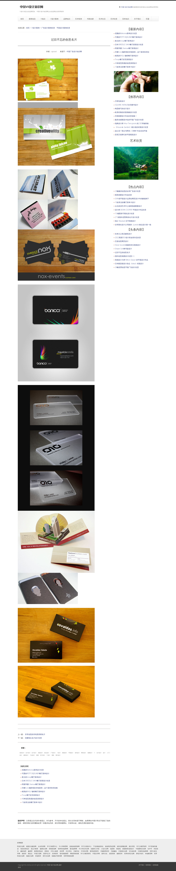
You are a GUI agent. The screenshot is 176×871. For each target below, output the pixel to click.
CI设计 (48, 755)
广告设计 (53, 753)
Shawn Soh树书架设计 (123, 249)
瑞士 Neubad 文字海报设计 (125, 221)
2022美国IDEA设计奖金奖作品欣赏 (128, 237)
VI (94, 753)
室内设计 (77, 753)
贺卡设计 (42, 755)
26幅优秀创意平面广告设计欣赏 (127, 267)
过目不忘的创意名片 (122, 252)
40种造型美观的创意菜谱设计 (33, 799)
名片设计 (28, 753)
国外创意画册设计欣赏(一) (124, 256)
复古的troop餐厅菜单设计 (31, 777)
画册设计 (90, 753)
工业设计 (32, 755)
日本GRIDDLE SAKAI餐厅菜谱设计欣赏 (36, 780)
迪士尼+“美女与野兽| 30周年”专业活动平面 (131, 131)
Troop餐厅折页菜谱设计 (31, 795)
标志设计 (46, 753)
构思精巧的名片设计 (122, 108)
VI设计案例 (35, 28)
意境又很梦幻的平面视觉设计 (126, 134)
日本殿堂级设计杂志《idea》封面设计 (129, 263)
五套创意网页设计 (121, 241)
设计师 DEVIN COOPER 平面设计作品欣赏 (130, 210)
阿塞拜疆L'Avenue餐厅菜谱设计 (33, 784)
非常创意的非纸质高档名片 (35, 734)
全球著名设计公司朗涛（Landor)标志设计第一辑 (133, 224)
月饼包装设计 (120, 101)
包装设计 (40, 753)
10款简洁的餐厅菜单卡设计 (32, 802)
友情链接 (155, 865)
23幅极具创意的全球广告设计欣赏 (127, 191)
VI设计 (59, 753)
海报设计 (64, 753)
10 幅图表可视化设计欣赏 (124, 213)
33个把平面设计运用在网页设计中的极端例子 (132, 198)
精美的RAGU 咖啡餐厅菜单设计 (33, 791)
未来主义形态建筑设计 (123, 234)
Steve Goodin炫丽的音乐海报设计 (128, 245)
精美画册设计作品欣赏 (123, 195)
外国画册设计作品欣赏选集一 (126, 116)
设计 (104, 753)
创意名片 (22, 753)
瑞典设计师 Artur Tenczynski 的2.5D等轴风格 (132, 123)
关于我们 (141, 865)
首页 (28, 28)
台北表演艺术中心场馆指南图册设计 (128, 206)
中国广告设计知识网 (74, 51)
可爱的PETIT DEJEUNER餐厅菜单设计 (35, 773)
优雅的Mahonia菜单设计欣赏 (33, 770)
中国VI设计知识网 (126, 7)
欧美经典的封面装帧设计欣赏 (126, 112)
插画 (37, 755)
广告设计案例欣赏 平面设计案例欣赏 (55, 28)
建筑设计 (26, 755)
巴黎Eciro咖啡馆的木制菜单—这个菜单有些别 (132, 52)
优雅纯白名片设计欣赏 (33, 738)
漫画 (53, 755)
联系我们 (148, 865)
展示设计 (58, 755)
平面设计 (70, 753)
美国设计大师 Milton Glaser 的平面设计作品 (131, 260)
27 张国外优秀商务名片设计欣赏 (127, 217)
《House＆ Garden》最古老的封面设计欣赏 (131, 127)
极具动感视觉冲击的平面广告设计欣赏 (129, 120)
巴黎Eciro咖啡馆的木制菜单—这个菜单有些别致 (40, 788)
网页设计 (83, 753)
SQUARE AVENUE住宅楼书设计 (126, 105)
